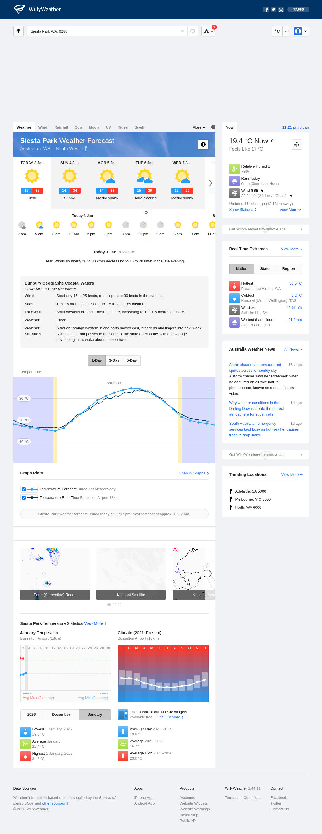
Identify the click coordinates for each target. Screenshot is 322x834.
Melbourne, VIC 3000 (253, 499)
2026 (31, 714)
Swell (139, 127)
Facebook (278, 797)
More (196, 127)
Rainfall (61, 127)
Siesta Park (86, 148)
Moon (94, 127)
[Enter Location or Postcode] (112, 31)
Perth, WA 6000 (248, 507)
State (264, 268)
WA (47, 148)
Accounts (187, 797)
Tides (123, 127)
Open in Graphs (192, 473)
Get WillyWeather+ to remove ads (257, 229)
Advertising (189, 815)
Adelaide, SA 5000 (250, 491)
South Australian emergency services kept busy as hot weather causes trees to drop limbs (265, 429)
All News (291, 349)
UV (108, 127)
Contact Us (279, 809)
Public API (188, 820)
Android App (144, 803)
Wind (43, 127)
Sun (78, 127)
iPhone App (144, 797)
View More (288, 209)
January (95, 714)
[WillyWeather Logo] (40, 9)
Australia (29, 148)
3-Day (114, 360)
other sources (53, 803)
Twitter (275, 803)
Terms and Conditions (243, 797)
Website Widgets (194, 803)
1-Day (97, 360)
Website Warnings (195, 809)
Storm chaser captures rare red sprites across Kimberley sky (265, 379)
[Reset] (182, 31)
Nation (241, 268)
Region (288, 268)
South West (67, 148)
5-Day (131, 360)
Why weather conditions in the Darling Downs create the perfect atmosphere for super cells (265, 408)
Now (230, 127)
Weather (24, 127)
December (61, 714)
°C (277, 31)
